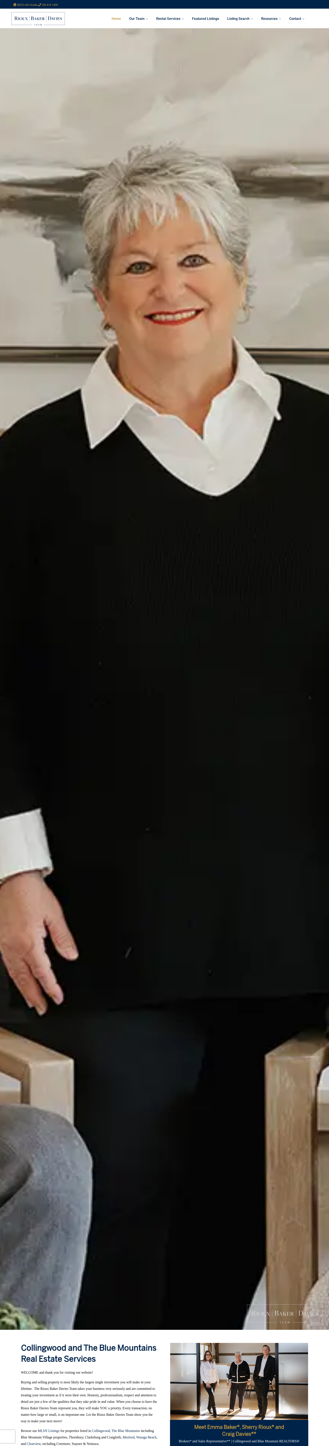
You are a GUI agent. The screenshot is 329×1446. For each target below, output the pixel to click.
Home (116, 19)
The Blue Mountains (125, 1431)
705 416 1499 (49, 4)
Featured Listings (205, 19)
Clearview (34, 1444)
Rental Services (168, 19)
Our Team (137, 19)
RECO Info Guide (29, 4)
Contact (295, 19)
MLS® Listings (49, 1431)
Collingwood (101, 1431)
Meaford (129, 1437)
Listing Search (238, 19)
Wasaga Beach (146, 1437)
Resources (269, 19)
